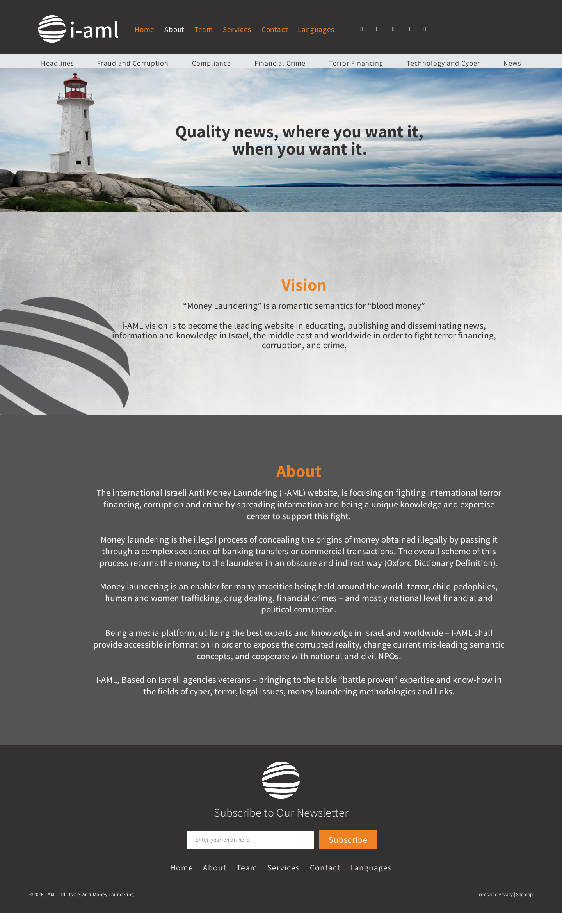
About (174, 29)
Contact (274, 29)
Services (237, 29)
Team (203, 29)
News (512, 63)
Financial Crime (280, 63)
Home (144, 29)
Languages (316, 29)
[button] (362, 29)
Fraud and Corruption (133, 63)
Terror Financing (356, 63)
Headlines (57, 63)
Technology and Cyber (443, 63)
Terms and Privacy (495, 895)
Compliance (211, 63)
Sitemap (524, 895)
